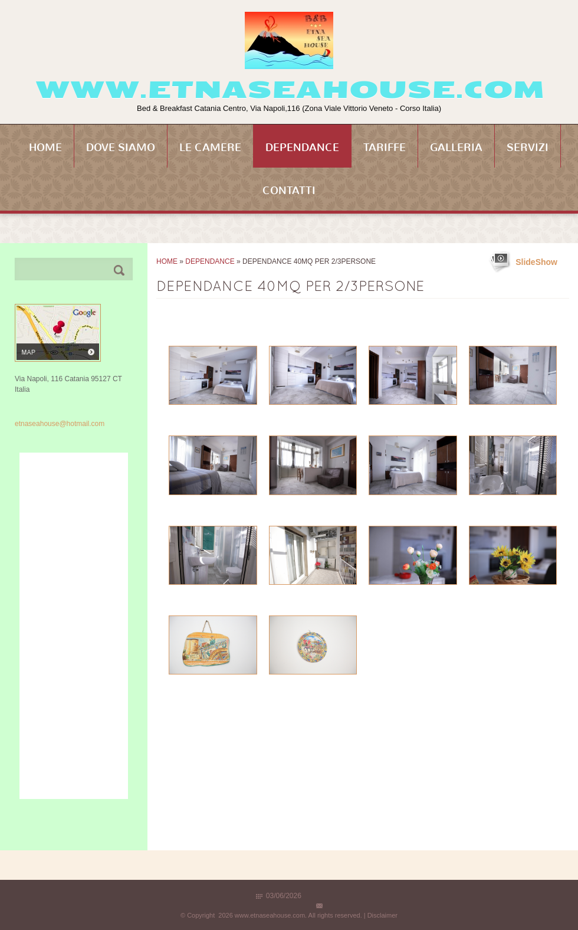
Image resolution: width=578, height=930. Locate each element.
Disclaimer (382, 915)
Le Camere (210, 147)
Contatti (289, 191)
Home (45, 147)
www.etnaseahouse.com (289, 89)
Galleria (456, 147)
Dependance (302, 147)
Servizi (528, 147)
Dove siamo (120, 147)
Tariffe (384, 147)
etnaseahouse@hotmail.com (59, 424)
